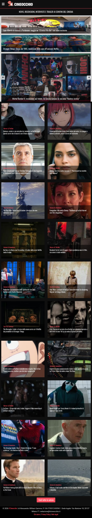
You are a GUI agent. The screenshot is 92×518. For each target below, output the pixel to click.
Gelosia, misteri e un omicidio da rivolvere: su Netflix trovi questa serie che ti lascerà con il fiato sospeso (21, 132)
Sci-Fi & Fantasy (8, 208)
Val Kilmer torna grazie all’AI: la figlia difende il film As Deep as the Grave (22, 488)
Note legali (54, 514)
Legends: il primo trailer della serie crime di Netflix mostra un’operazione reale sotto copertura (68, 449)
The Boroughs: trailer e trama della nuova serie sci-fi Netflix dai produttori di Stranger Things (22, 330)
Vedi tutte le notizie (46, 499)
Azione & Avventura (55, 128)
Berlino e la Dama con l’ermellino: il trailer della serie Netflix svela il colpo (22, 251)
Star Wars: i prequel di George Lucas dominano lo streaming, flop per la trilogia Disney (69, 290)
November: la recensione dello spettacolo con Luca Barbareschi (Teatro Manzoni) (19, 290)
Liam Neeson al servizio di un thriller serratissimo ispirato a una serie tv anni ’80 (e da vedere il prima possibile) (68, 330)
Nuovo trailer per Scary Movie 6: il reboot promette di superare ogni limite (67, 409)
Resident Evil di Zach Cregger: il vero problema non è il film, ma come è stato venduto (68, 251)
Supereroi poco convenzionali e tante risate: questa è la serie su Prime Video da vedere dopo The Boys (69, 369)
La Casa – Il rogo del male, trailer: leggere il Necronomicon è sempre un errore (22, 409)
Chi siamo (37, 514)
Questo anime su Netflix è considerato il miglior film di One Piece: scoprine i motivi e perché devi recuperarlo (22, 369)
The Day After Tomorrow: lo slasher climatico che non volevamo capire (20, 211)
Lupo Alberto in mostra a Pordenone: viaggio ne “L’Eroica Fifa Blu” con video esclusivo (35, 30)
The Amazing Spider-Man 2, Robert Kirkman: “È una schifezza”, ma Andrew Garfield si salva (19, 449)
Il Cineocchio (13, 508)
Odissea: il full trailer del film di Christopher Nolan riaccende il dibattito (69, 488)
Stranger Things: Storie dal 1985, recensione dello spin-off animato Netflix (31, 48)
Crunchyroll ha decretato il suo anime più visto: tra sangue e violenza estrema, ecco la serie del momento (68, 132)
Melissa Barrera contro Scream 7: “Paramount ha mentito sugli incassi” (68, 171)
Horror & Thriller (8, 128)
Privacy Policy (45, 514)
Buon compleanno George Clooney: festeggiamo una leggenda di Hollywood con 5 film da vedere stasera (22, 171)
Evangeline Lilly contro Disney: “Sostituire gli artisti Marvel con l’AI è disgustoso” (68, 211)
